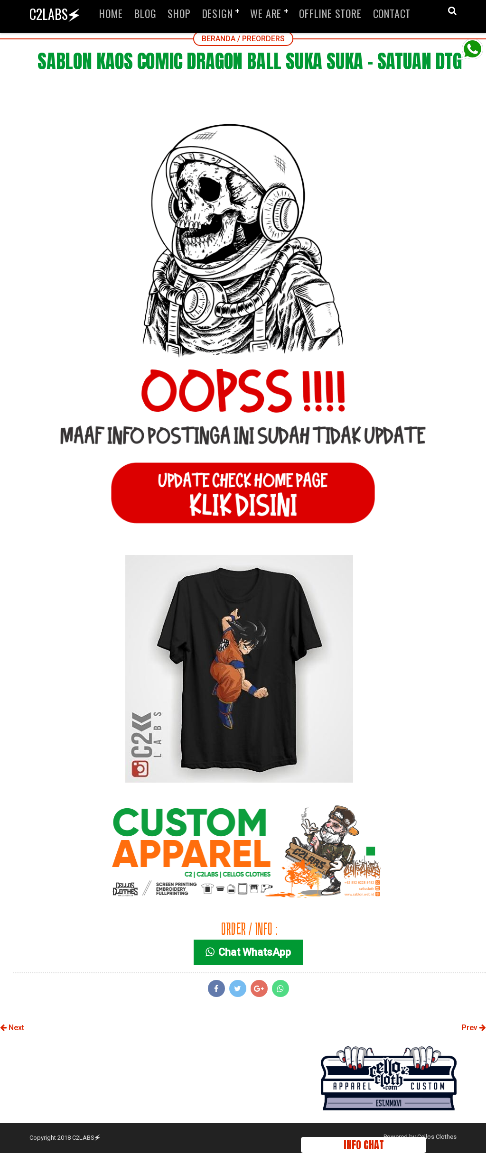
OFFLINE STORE (330, 13)
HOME (111, 13)
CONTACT (392, 13)
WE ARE (265, 13)
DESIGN (217, 13)
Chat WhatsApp (249, 954)
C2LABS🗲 (54, 14)
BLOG (145, 13)
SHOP (179, 13)
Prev (474, 1029)
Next (12, 1029)
